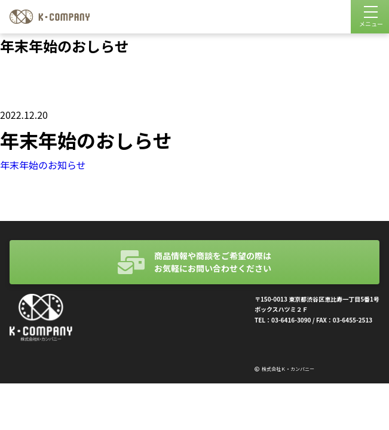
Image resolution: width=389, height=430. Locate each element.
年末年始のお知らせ (43, 165)
